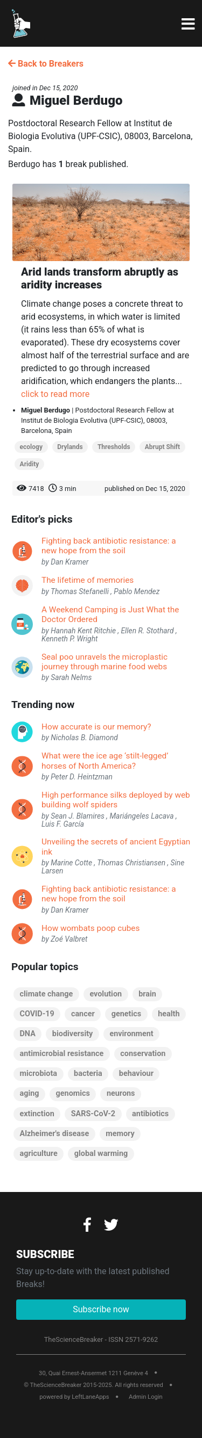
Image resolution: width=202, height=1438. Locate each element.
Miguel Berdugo (45, 410)
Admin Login (146, 1396)
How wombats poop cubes (90, 928)
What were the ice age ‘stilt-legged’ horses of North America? (104, 760)
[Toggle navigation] (188, 25)
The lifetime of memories (87, 580)
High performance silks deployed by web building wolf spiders (115, 800)
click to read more (55, 394)
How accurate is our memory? (96, 727)
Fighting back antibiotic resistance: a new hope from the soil (108, 545)
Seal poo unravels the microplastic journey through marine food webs (104, 661)
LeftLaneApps (90, 1396)
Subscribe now (101, 1309)
